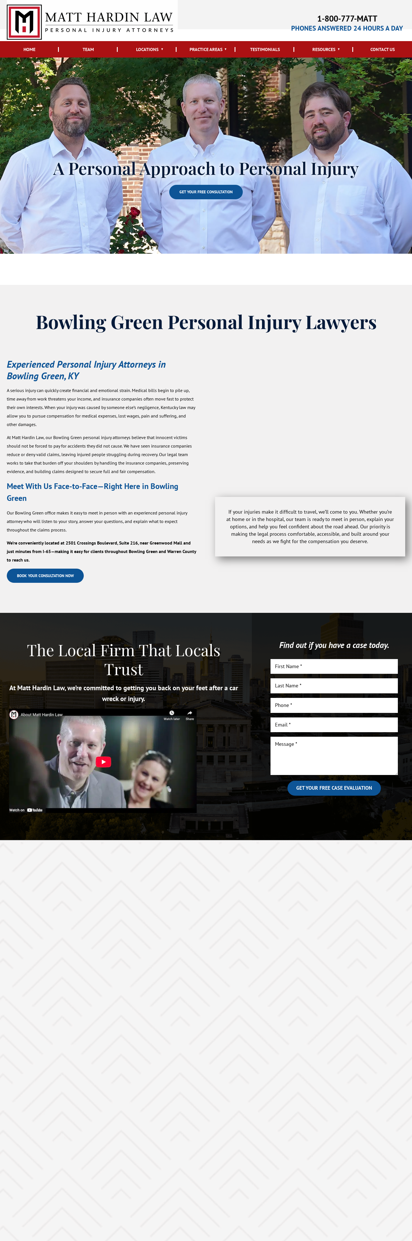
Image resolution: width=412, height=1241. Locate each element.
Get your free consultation (206, 192)
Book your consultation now (53, 578)
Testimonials (265, 49)
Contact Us (382, 49)
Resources (323, 49)
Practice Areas (206, 49)
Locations (147, 49)
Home (29, 49)
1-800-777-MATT (347, 17)
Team (88, 49)
